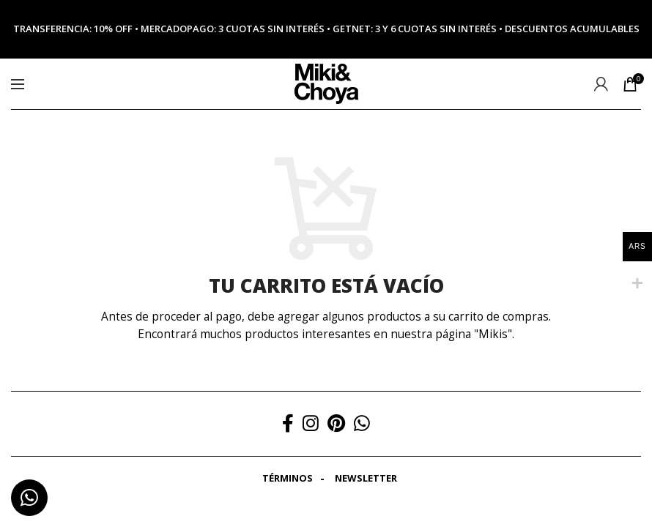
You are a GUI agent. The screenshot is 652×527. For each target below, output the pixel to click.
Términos (287, 478)
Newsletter (366, 478)
